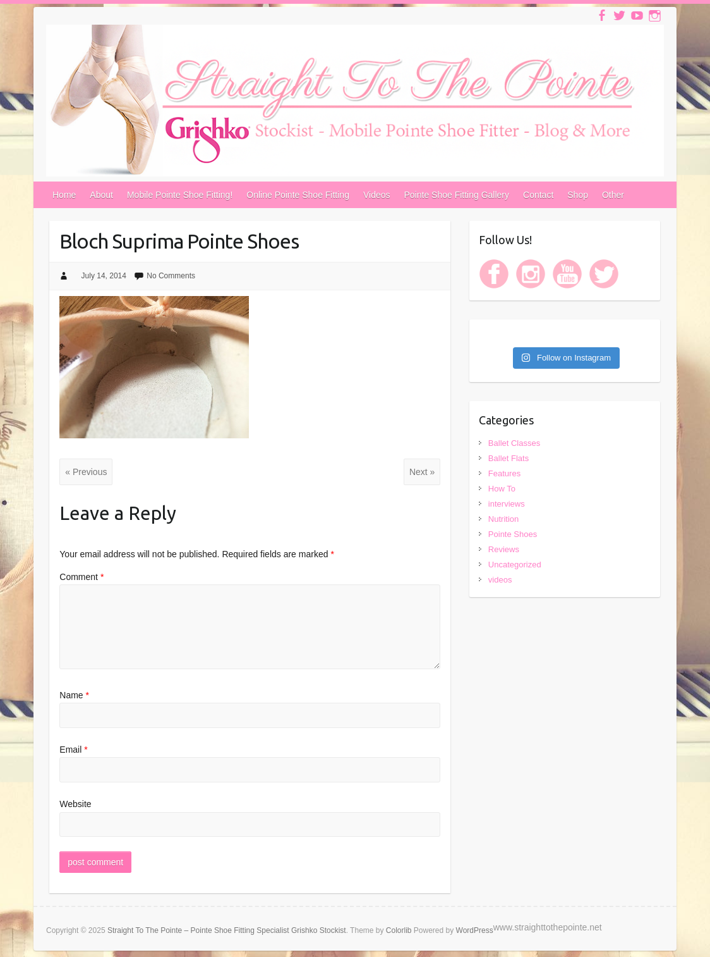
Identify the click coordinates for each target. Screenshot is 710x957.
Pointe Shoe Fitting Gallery (457, 195)
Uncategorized (514, 564)
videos (500, 579)
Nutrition (503, 519)
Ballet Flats (508, 458)
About (101, 195)
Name (74, 695)
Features (504, 473)
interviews (506, 504)
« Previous (86, 472)
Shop (577, 195)
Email (73, 749)
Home (64, 195)
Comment (81, 577)
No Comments (171, 275)
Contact (538, 195)
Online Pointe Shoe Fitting (297, 195)
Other (613, 195)
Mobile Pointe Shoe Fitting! (179, 195)
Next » (422, 472)
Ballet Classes (514, 443)
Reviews (503, 549)
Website (75, 804)
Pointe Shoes (512, 534)
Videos (376, 195)
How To (501, 488)
